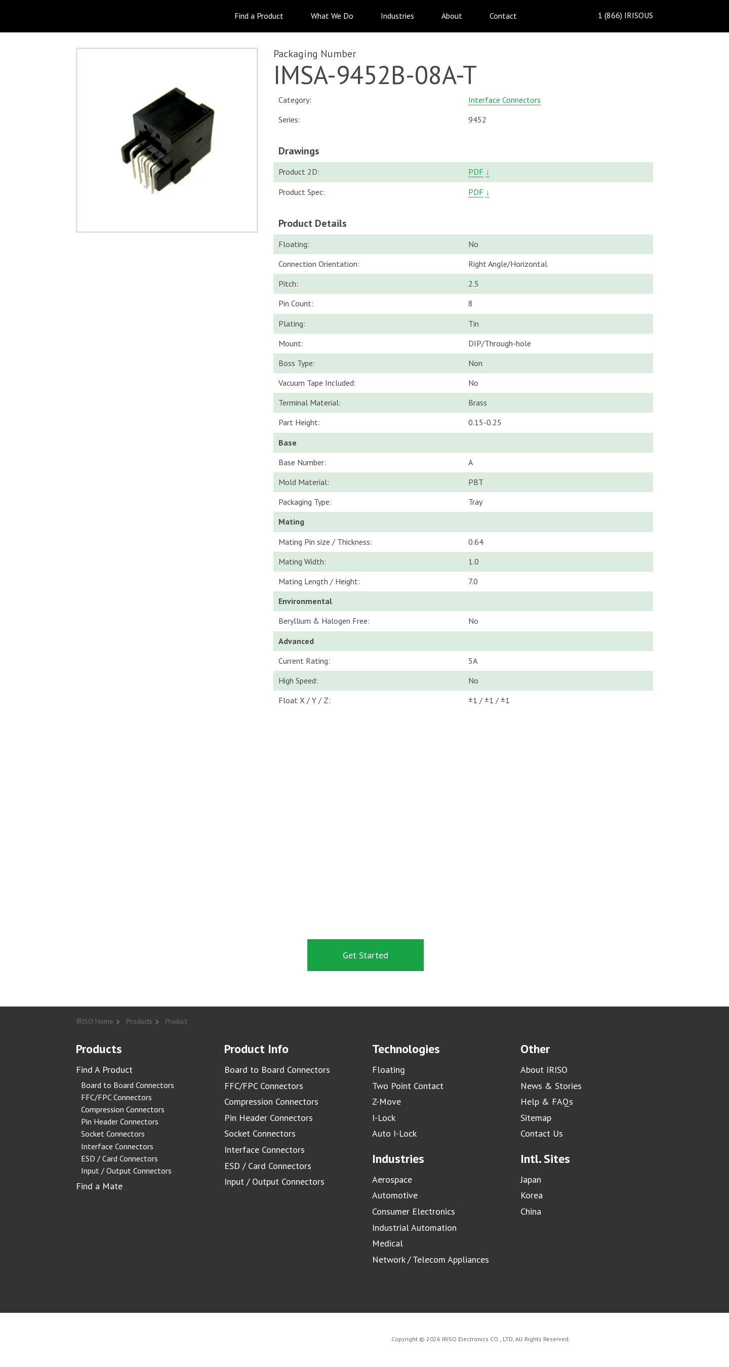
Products (139, 1021)
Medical (387, 1243)
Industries (397, 16)
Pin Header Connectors (119, 1121)
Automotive (395, 1195)
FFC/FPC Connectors (116, 1097)
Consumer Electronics (413, 1211)
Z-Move (386, 1101)
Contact (503, 16)
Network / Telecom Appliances (430, 1259)
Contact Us (541, 1133)
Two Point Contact (407, 1086)
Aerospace (392, 1179)
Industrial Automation (414, 1227)
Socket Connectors (113, 1134)
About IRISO (544, 1069)
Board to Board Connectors (127, 1085)
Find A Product (104, 1069)
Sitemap (535, 1117)
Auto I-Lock (394, 1133)
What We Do (332, 16)
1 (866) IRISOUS (617, 16)
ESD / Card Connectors (119, 1158)
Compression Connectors (123, 1109)
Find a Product (259, 16)
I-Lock (383, 1117)
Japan (530, 1179)
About (451, 16)
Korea (531, 1195)
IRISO (105, 15)
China (530, 1211)
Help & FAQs (546, 1101)
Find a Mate (99, 1186)
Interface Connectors (504, 100)
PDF (475, 172)
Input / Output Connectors (126, 1170)
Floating (388, 1069)
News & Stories (551, 1086)
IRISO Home (94, 1021)
